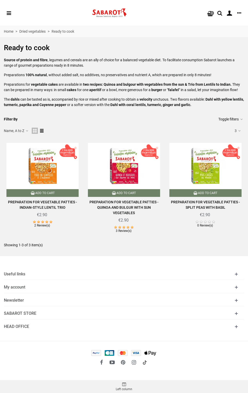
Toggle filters (230, 119)
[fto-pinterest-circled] (123, 362)
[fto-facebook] (101, 362)
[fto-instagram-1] (133, 362)
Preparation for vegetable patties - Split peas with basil (205, 204)
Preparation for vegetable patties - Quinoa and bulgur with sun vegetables (124, 207)
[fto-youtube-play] (112, 362)
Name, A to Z (16, 131)
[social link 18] (144, 362)
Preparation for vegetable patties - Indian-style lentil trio (42, 204)
